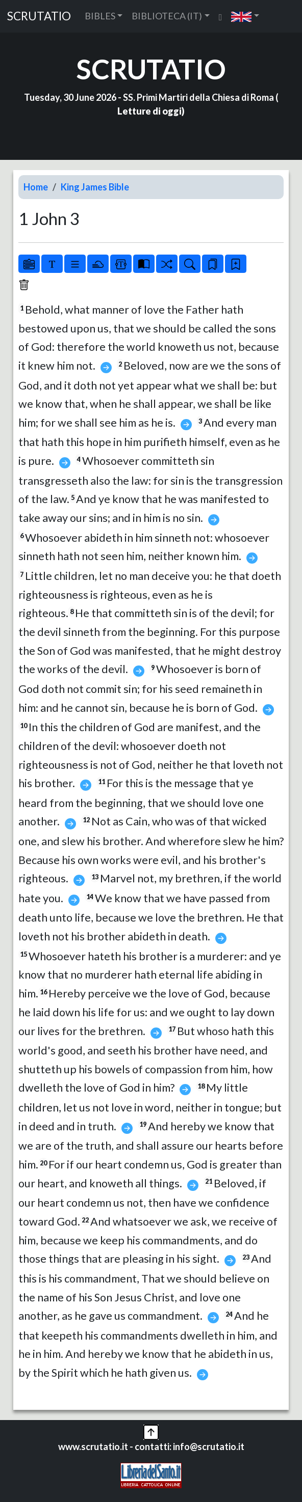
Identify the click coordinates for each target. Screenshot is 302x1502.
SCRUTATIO (39, 16)
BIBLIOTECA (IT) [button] (167, 15)
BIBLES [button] (100, 15)
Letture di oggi (149, 111)
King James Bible (95, 186)
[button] (245, 16)
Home (35, 186)
